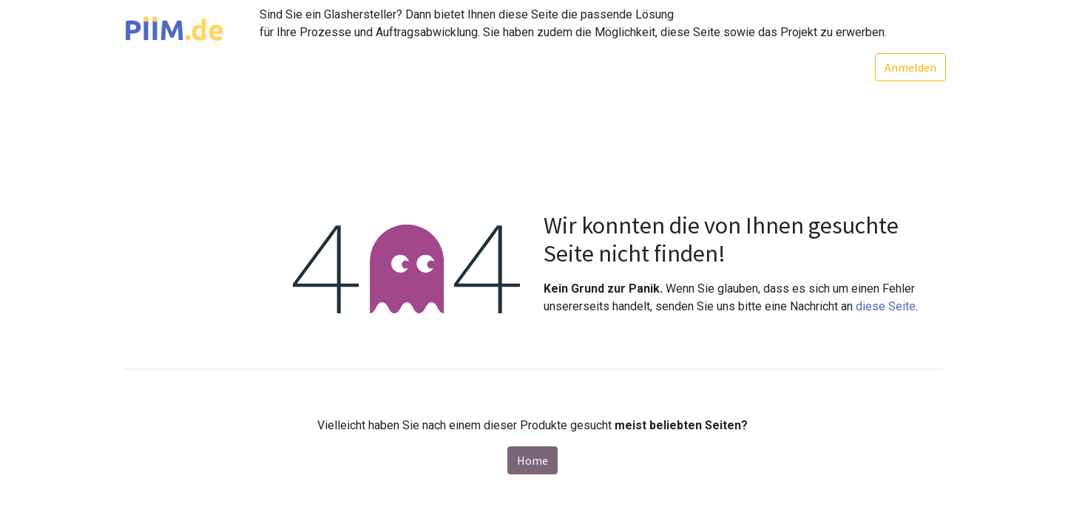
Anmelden (907, 67)
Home (532, 460)
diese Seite (886, 306)
